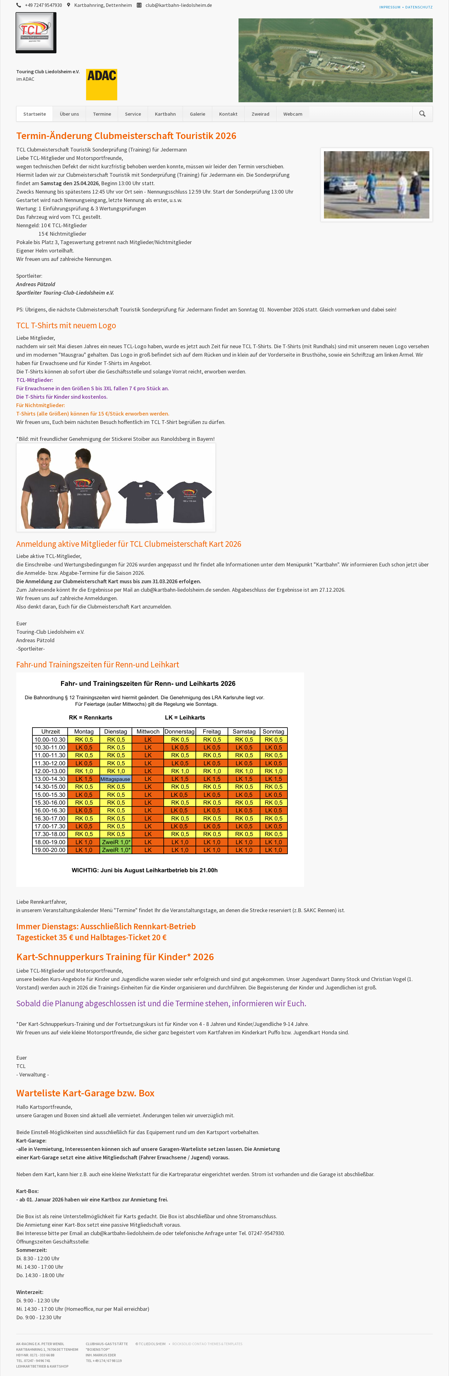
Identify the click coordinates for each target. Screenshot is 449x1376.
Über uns (69, 114)
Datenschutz (419, 7)
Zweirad (260, 114)
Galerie (197, 114)
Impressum (390, 7)
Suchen (422, 113)
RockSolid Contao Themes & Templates (207, 1343)
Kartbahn (165, 114)
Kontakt (228, 114)
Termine (102, 114)
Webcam (292, 114)
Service (133, 114)
